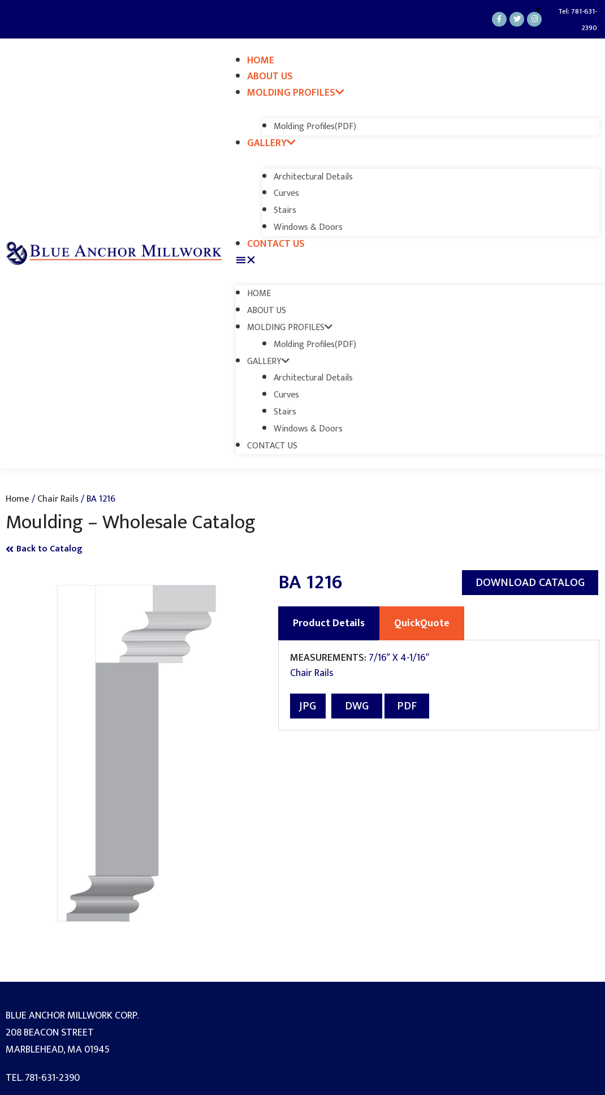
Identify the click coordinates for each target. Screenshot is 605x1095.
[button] (417, 261)
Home (260, 60)
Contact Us (276, 244)
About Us (270, 76)
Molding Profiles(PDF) (315, 126)
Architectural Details (313, 177)
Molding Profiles (295, 92)
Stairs (285, 210)
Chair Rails (58, 499)
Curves (286, 193)
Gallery (271, 143)
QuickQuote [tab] (422, 623)
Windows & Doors (308, 227)
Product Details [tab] (329, 623)
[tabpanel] (439, 685)
